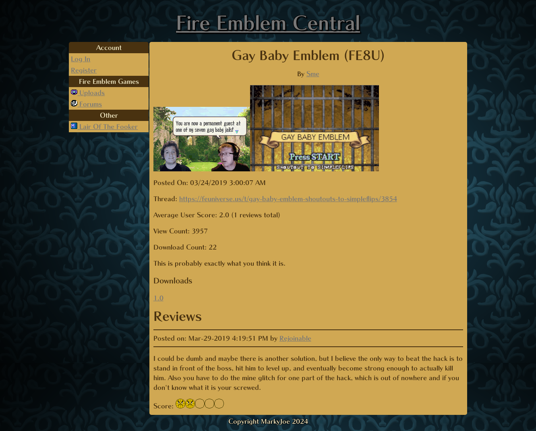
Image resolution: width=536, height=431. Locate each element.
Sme (312, 74)
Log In (80, 59)
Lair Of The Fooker (107, 126)
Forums (89, 104)
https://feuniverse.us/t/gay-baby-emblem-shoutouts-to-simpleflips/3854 (288, 199)
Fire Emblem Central (268, 22)
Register (84, 70)
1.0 (158, 298)
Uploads (91, 93)
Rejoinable (295, 338)
